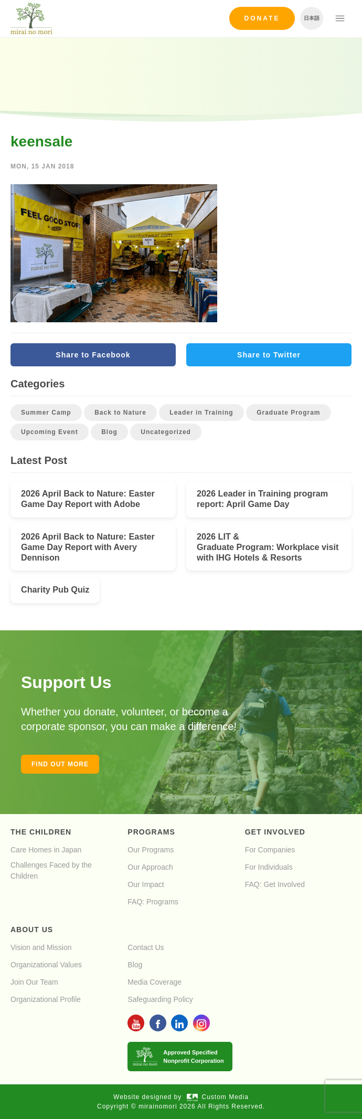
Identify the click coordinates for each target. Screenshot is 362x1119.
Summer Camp (46, 412)
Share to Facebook (93, 355)
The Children (40, 832)
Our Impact (145, 884)
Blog (109, 432)
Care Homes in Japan (45, 850)
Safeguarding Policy (160, 999)
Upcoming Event (49, 432)
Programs (151, 832)
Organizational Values (46, 964)
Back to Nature (120, 412)
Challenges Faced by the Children (51, 870)
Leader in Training (201, 412)
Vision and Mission (40, 947)
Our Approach (150, 867)
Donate (262, 18)
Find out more (60, 764)
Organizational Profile (45, 999)
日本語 (312, 18)
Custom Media (218, 1097)
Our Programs (150, 850)
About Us (31, 929)
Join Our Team (34, 982)
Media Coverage (154, 982)
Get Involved (275, 832)
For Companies (270, 850)
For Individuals (269, 867)
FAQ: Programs (152, 902)
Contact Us (145, 947)
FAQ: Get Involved (275, 884)
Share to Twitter (269, 355)
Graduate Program (288, 412)
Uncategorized (166, 432)
